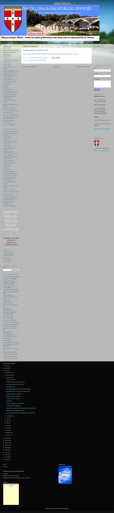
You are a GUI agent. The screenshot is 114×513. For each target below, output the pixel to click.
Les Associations (25, 42)
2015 (6, 457)
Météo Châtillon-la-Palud (11, 485)
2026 (6, 366)
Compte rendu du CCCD (13, 398)
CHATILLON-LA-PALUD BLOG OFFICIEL (57, 9)
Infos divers (34, 42)
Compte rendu (7, 64)
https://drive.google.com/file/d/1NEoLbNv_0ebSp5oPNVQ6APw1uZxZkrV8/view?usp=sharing (51, 54)
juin (8, 423)
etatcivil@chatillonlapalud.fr (101, 123)
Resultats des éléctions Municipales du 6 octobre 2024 (21, 408)
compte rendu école (8, 79)
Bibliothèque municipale (9, 52)
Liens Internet (43, 42)
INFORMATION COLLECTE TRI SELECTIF (18, 391)
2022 (6, 440)
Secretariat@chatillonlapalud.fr (102, 120)
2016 (6, 454)
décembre (9, 372)
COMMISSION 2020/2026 (10, 60)
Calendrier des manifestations (7, 55)
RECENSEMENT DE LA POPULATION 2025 (18, 389)
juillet (8, 420)
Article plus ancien (83, 67)
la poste (5, 102)
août (8, 418)
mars (8, 430)
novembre (9, 375)
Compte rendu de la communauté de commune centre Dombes (10, 75)
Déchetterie (6, 88)
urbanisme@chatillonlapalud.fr (102, 129)
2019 (6, 447)
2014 (6, 459)
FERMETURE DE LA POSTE (11, 475)
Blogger (66, 508)
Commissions (6, 62)
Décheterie (6, 85)
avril (8, 428)
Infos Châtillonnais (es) (9, 100)
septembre (10, 416)
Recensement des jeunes (10, 114)
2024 (6, 370)
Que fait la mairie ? (13, 42)
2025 (6, 368)
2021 (6, 442)
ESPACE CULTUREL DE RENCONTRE (10, 97)
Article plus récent (30, 67)
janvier (8, 435)
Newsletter (9, 401)
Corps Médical (7, 83)
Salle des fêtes (7, 122)
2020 (6, 445)
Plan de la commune (8, 108)
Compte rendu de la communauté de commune (10, 71)
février (8, 432)
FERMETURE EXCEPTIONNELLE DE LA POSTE (16, 478)
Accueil (5, 42)
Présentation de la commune (11, 110)
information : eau (10, 386)
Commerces (6, 58)
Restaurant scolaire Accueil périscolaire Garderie (10, 117)
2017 (6, 452)
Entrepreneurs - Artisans (9, 94)
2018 (6, 450)
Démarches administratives (10, 92)
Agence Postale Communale (11, 50)
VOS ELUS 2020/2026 (9, 124)
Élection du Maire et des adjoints (15, 403)
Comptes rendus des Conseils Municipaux (8, 254)
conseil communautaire (9, 81)
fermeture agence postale (13, 396)
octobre (9, 377)
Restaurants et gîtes (8, 120)
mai (8, 425)
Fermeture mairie (11, 379)
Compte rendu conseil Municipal (37, 60)
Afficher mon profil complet (101, 150)
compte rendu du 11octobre (13, 394)
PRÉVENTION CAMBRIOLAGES (15, 410)
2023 (6, 438)
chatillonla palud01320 (102, 148)
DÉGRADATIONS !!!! (9, 90)
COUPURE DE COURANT (13, 405)
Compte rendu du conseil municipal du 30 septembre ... (21, 413)
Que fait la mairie (7, 112)
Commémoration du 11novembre (15, 384)
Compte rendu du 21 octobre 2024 (15, 382)
